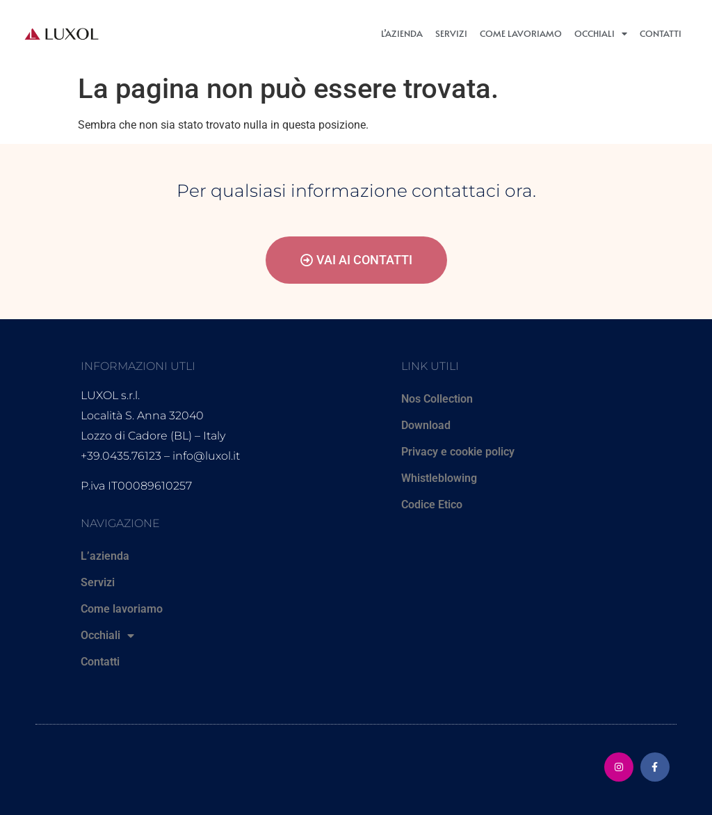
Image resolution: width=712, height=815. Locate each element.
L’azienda (402, 33)
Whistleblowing (439, 478)
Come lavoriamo (521, 33)
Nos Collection (437, 398)
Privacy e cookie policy (458, 451)
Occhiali (600, 33)
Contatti (660, 33)
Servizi (451, 33)
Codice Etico (431, 504)
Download (426, 425)
